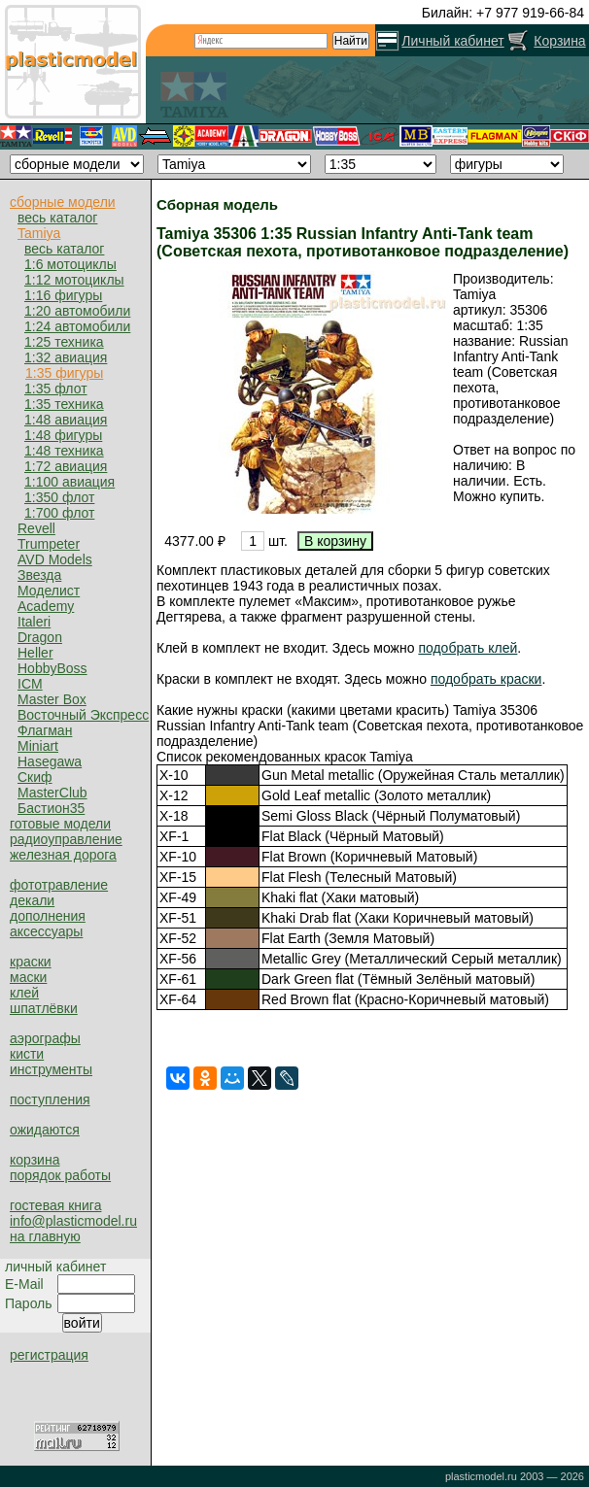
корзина (34, 1159)
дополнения (48, 916)
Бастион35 (51, 808)
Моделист (48, 590)
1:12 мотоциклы (74, 279)
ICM (30, 684)
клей (24, 992)
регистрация (49, 1355)
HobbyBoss (52, 668)
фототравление (59, 885)
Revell (36, 528)
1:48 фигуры (63, 435)
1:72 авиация (65, 466)
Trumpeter (48, 544)
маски (28, 977)
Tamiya (38, 233)
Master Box (52, 699)
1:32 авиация (65, 357)
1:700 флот (59, 513)
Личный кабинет (452, 41)
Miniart (37, 746)
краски (31, 961)
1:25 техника (64, 342)
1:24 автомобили (77, 326)
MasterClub (52, 792)
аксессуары (46, 931)
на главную (45, 1236)
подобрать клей (467, 648)
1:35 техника (64, 404)
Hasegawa (49, 761)
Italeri (34, 621)
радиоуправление (66, 839)
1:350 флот (59, 497)
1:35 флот (55, 388)
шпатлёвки (44, 1008)
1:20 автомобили (77, 311)
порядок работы (60, 1175)
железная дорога (63, 854)
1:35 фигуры (64, 373)
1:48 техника (64, 450)
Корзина (559, 41)
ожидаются (45, 1129)
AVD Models (54, 559)
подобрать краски (486, 679)
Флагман (44, 730)
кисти (27, 1054)
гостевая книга (55, 1205)
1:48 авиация (65, 419)
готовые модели (60, 823)
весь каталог (57, 217)
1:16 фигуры (63, 295)
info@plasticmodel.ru (73, 1221)
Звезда (39, 575)
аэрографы (45, 1038)
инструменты (51, 1069)
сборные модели (63, 202)
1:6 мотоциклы (70, 264)
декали (32, 900)
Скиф (34, 777)
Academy (45, 606)
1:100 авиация (69, 482)
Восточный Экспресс (83, 715)
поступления (50, 1099)
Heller (35, 652)
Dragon (39, 637)
